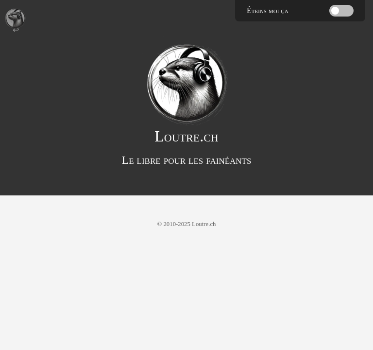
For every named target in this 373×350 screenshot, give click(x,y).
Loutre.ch (186, 136)
